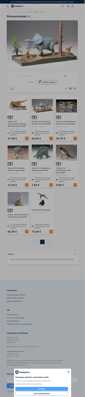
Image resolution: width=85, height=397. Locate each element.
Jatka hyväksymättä (41, 394)
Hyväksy (41, 389)
